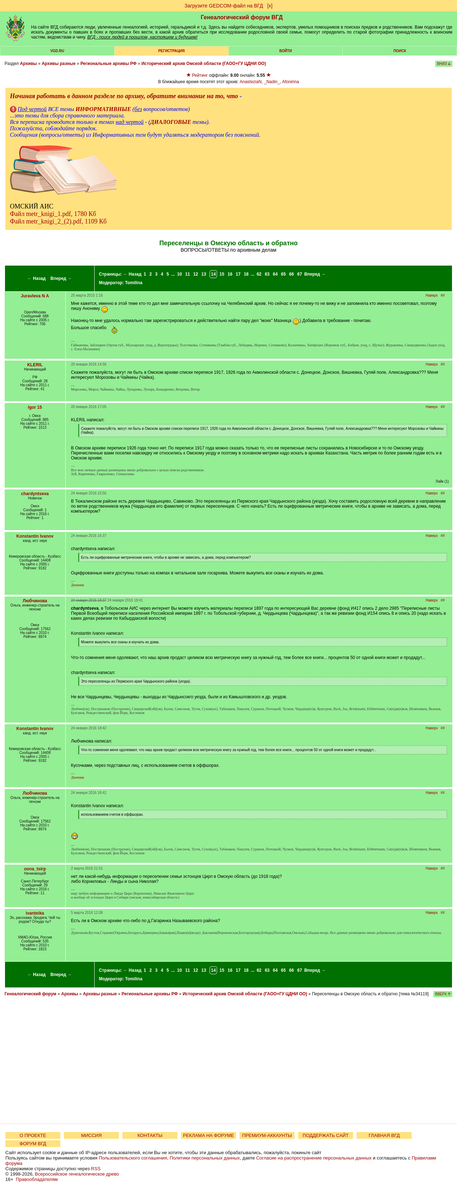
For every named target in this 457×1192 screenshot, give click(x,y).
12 (195, 274)
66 (291, 274)
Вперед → (61, 278)
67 (299, 274)
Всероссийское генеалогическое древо (77, 1174)
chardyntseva (35, 493)
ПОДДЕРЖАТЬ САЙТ (326, 1135)
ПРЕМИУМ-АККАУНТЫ (267, 1135)
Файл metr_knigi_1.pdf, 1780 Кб (53, 213)
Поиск (399, 51)
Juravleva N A (35, 295)
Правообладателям (36, 1179)
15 (222, 274)
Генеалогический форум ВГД (242, 17)
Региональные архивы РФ (108, 63)
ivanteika (35, 913)
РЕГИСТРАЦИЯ (171, 51)
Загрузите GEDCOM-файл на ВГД (224, 6)
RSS (96, 1168)
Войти (285, 51)
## (443, 295)
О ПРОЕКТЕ (33, 1135)
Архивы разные (59, 63)
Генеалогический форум (30, 993)
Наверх (432, 295)
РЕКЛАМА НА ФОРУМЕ (208, 1135)
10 (179, 274)
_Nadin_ (272, 81)
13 (203, 274)
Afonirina (290, 81)
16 (230, 274)
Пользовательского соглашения (133, 1158)
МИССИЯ (91, 1135)
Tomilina (133, 282)
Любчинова (35, 600)
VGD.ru (57, 51)
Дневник (77, 585)
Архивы (28, 63)
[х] (269, 6)
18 (246, 274)
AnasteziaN (250, 81)
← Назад (36, 278)
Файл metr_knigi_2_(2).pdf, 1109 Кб (58, 221)
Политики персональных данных (205, 1158)
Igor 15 (35, 407)
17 (238, 274)
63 (267, 274)
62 (259, 274)
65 (283, 274)
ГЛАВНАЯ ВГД (384, 1135)
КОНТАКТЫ (149, 1135)
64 (275, 274)
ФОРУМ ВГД (33, 1143)
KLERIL (34, 364)
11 (187, 274)
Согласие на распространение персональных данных (313, 1158)
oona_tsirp (35, 868)
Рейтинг (200, 75)
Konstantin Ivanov (35, 536)
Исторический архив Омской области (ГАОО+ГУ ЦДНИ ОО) (203, 63)
